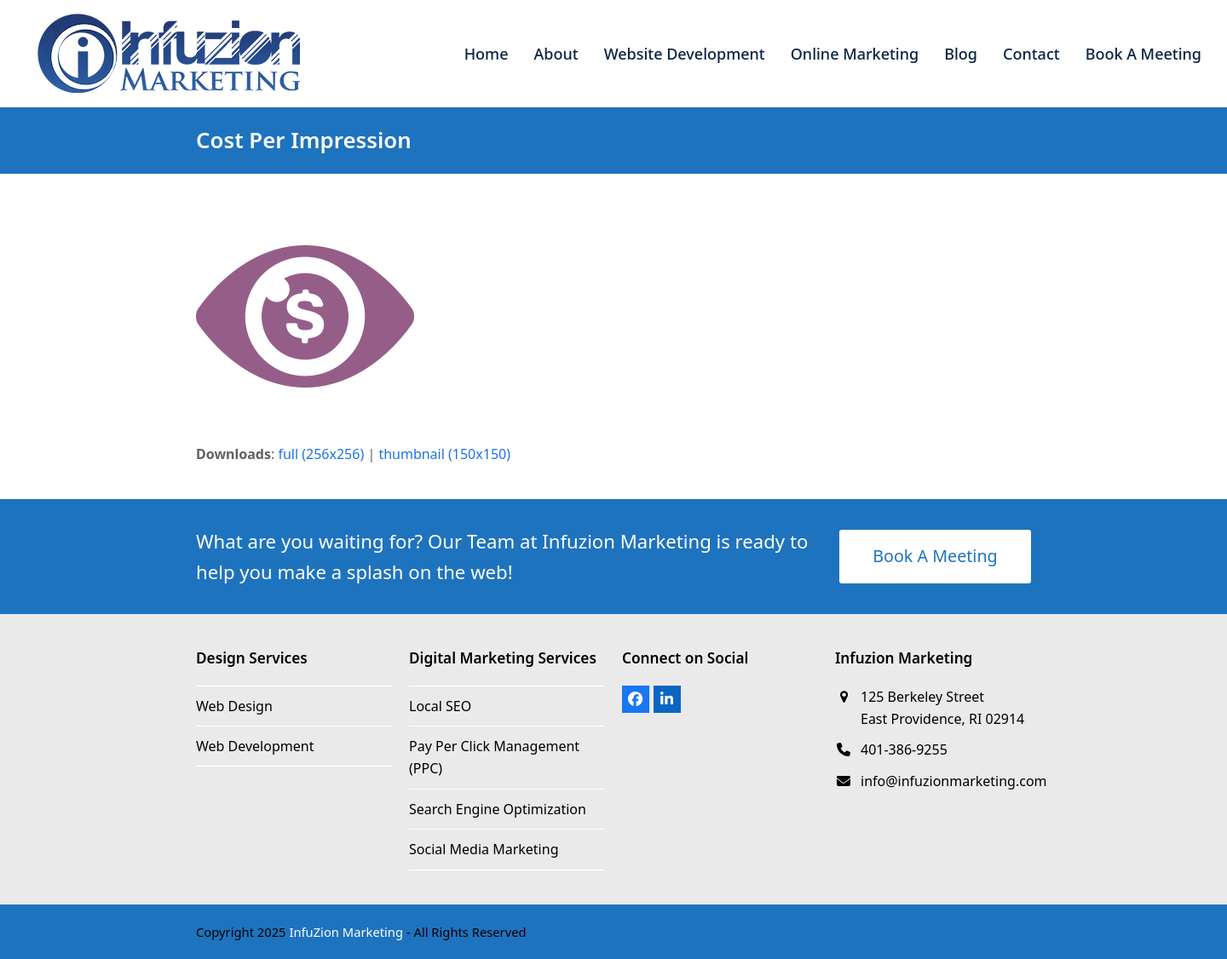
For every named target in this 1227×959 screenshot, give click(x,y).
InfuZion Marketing (346, 931)
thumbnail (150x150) (444, 454)
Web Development (255, 746)
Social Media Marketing (483, 849)
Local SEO (440, 706)
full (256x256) (321, 454)
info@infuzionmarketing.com (954, 781)
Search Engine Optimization (497, 809)
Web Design (234, 706)
